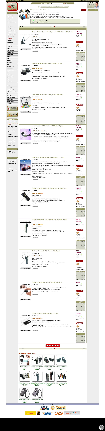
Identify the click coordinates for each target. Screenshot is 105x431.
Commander (95, 13)
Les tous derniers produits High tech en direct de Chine (12, 165)
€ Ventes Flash (9, 116)
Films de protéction (12, 47)
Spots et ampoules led (11, 104)
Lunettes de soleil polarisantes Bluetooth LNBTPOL (48, 170)
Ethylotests (9, 69)
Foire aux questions (11, 158)
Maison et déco (10, 81)
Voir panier (89, 13)
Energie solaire (10, 67)
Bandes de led (9, 59)
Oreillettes (10, 51)
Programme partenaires (64, 417)
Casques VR (10, 36)
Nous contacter (47, 417)
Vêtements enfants (10, 112)
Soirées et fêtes (10, 100)
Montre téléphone (11, 49)
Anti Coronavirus (10, 57)
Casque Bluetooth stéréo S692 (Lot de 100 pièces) (47, 107)
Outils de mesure (10, 88)
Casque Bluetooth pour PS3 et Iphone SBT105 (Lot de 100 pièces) (52, 45)
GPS (8, 71)
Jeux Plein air (9, 75)
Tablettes (8, 106)
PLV (7, 92)
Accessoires (10, 30)
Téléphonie (9, 108)
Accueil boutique (39, 417)
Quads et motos (10, 96)
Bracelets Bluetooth (12, 34)
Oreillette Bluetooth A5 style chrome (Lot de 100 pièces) (49, 201)
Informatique (9, 73)
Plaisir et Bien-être (10, 90)
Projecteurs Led (10, 94)
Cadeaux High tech (10, 63)
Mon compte (83, 13)
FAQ (52, 417)
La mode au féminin (10, 79)
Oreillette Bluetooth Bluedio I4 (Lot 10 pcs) (45, 326)
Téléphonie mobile (10, 28)
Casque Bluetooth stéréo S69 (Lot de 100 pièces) (47, 76)
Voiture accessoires (10, 114)
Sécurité (8, 98)
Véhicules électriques (11, 110)
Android (9, 32)
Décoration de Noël (10, 65)
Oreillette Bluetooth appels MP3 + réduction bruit (47, 295)
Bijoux (8, 61)
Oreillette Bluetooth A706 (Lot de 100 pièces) (46, 264)
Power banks (10, 55)
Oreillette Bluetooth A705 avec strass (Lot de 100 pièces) (49, 232)
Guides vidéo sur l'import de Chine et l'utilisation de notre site (13, 136)
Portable (10, 53)
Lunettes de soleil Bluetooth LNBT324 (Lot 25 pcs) (47, 139)
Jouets (8, 77)
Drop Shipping (10, 156)
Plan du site (55, 417)
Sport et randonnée (10, 102)
